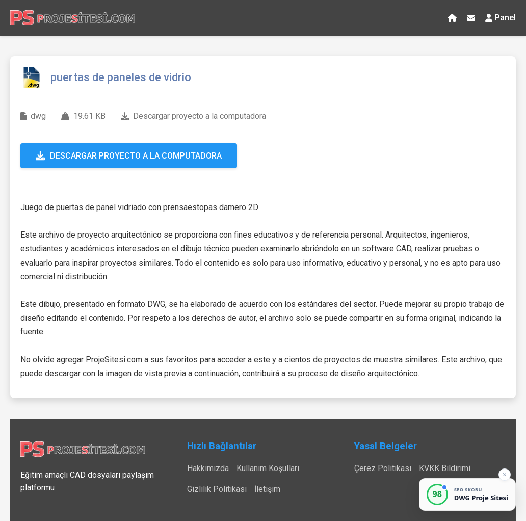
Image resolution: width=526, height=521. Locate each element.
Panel (500, 17)
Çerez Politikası (382, 468)
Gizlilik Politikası (217, 489)
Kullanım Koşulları (267, 468)
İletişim (267, 489)
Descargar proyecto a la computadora (129, 156)
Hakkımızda (208, 468)
